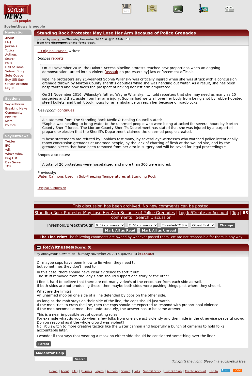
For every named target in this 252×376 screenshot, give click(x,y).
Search (10, 59)
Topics (9, 50)
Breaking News (16, 108)
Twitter (10, 141)
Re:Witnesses (58, 247)
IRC (7, 145)
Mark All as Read (120, 230)
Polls (8, 63)
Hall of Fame (14, 67)
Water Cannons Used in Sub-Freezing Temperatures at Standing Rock (97, 176)
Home (53, 371)
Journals (11, 46)
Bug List (11, 158)
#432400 (146, 254)
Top (235, 212)
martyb (56, 39)
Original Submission (52, 188)
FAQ (8, 42)
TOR (8, 166)
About (9, 38)
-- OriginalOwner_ (53, 51)
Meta (9, 121)
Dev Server (13, 162)
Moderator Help (50, 353)
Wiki (8, 150)
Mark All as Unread (159, 230)
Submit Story (15, 71)
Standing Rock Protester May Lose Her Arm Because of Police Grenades (116, 33)
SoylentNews (17, 13)
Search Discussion (154, 217)
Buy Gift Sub (14, 79)
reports (57, 58)
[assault (111, 72)
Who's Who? (14, 154)
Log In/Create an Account (203, 212)
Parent (43, 344)
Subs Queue (14, 75)
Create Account (16, 84)
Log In (9, 88)
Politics (10, 125)
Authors (11, 54)
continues (66, 110)
